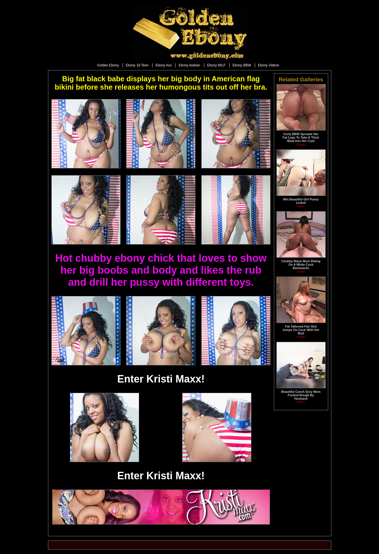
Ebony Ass (163, 65)
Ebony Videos (268, 65)
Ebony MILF (216, 65)
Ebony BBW (241, 65)
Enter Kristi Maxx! (160, 379)
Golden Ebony (108, 65)
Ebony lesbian (189, 65)
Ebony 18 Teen (137, 65)
